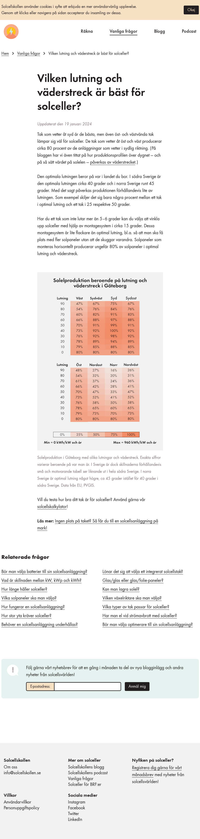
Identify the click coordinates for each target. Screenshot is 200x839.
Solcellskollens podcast (88, 773)
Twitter (73, 814)
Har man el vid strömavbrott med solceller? (139, 616)
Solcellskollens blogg (86, 767)
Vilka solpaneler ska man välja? (29, 598)
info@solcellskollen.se (22, 773)
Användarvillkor (17, 802)
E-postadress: (40, 686)
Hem (5, 54)
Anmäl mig (137, 686)
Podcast (189, 31)
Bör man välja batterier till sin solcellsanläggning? (44, 572)
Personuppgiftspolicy (21, 808)
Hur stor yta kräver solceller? (26, 616)
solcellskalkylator (52, 507)
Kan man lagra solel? (120, 589)
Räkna (87, 31)
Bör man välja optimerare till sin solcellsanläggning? (147, 624)
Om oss (10, 767)
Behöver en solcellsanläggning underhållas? (39, 624)
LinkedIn (75, 819)
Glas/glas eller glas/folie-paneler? (132, 580)
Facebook (76, 808)
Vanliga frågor (123, 31)
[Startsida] (11, 31)
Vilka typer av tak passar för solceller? (135, 607)
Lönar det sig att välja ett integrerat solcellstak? (142, 572)
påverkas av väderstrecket (112, 162)
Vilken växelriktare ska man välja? (132, 598)
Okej (191, 10)
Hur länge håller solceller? (24, 589)
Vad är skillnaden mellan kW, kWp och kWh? (41, 580)
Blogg (159, 31)
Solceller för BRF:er (84, 784)
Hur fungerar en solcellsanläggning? (33, 607)
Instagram (76, 802)
